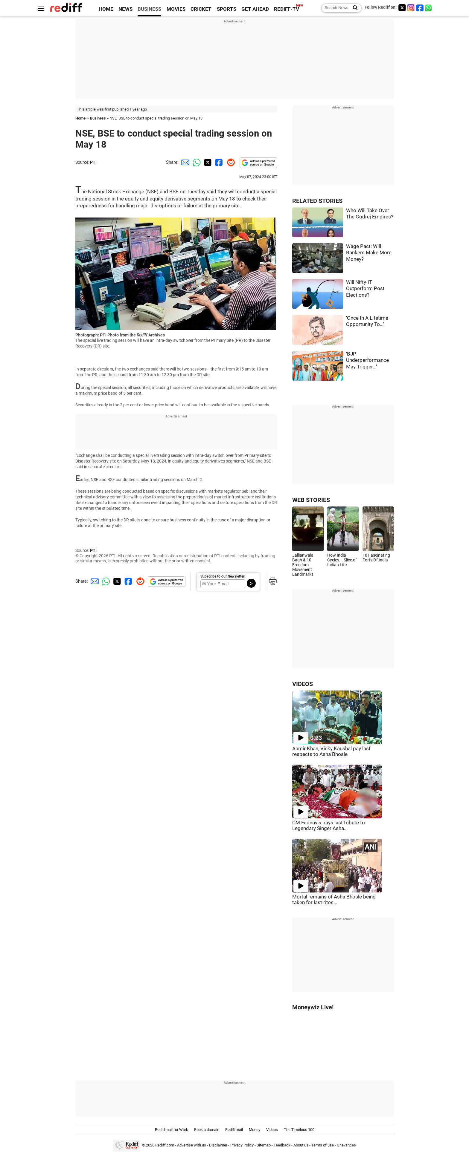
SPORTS (226, 9)
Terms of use (322, 1145)
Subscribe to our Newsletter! (222, 576)
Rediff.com (164, 1145)
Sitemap (264, 1145)
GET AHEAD (255, 9)
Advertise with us (191, 1145)
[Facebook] (419, 7)
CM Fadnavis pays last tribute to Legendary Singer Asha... (328, 825)
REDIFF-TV (286, 9)
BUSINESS (149, 9)
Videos (272, 1129)
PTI (93, 162)
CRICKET (201, 9)
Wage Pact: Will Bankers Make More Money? (369, 253)
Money (254, 1129)
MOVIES (176, 9)
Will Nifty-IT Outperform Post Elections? (365, 288)
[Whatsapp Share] (195, 162)
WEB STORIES (311, 500)
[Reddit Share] (229, 162)
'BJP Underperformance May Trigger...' (367, 360)
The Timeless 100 (299, 1129)
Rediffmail (234, 1129)
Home (80, 118)
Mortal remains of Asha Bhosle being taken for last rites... (334, 899)
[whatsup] (428, 7)
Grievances (346, 1145)
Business (98, 118)
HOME (106, 9)
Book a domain (206, 1129)
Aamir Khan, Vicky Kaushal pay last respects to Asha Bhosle (331, 751)
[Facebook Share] (218, 162)
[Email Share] (184, 162)
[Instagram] (410, 7)
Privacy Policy (242, 1145)
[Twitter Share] (207, 162)
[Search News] (353, 8)
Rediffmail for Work (171, 1129)
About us (300, 1145)
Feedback (282, 1145)
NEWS (125, 9)
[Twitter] (402, 7)
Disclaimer (218, 1145)
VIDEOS (302, 684)
